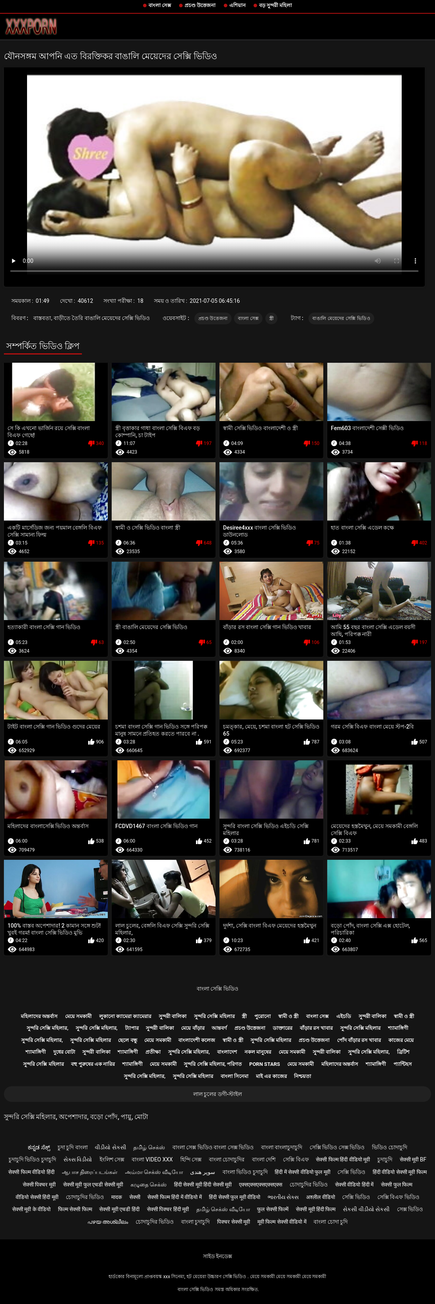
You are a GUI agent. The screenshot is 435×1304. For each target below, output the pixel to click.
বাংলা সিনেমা (234, 1076)
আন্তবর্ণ (219, 1028)
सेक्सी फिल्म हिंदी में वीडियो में (174, 1197)
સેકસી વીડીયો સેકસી (366, 1209)
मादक (116, 1197)
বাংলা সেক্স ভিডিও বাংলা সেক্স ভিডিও (213, 1147)
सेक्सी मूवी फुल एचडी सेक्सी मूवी (93, 1184)
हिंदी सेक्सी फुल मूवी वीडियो (234, 1197)
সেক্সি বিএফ (295, 1159)
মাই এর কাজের (271, 1076)
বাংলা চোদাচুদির (227, 1159)
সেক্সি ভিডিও (351, 1172)
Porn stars (264, 1064)
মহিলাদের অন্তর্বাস (39, 1016)
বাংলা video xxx (152, 1159)
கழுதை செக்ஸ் (148, 1184)
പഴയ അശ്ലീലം (107, 1222)
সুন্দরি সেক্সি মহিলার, (48, 1028)
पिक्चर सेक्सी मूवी (233, 1222)
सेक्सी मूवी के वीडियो (31, 1209)
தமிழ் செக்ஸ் (149, 1147)
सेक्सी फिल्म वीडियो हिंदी (31, 1172)
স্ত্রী (271, 318)
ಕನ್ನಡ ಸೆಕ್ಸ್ (39, 1147)
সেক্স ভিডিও (410, 1209)
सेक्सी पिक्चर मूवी (39, 1184)
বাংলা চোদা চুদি (331, 1222)
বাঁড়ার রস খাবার (316, 1028)
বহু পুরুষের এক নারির (93, 1064)
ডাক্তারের (282, 1028)
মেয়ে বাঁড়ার (192, 1028)
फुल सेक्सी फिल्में (272, 1209)
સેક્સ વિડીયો (77, 1159)
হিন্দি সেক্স (190, 1159)
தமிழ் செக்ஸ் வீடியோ (223, 1209)
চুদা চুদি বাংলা (73, 1147)
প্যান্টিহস (402, 1064)
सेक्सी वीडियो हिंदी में (354, 1184)
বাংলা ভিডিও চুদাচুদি (245, 1172)
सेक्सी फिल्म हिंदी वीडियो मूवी (343, 1159)
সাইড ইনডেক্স (217, 1256)
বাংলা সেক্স (160, 5)
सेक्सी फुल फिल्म (396, 1184)
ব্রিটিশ (403, 1052)
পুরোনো (262, 1016)
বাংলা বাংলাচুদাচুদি (281, 1147)
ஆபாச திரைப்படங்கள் (90, 1172)
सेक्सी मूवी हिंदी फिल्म (315, 1209)
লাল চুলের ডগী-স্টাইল (217, 1094)
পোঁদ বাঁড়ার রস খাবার (359, 1040)
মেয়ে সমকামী (78, 1016)
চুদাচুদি (384, 1159)
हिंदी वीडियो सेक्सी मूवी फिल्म (400, 1172)
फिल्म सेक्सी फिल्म (75, 1209)
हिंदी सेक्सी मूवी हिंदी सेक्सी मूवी (203, 1184)
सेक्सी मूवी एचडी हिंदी (119, 1209)
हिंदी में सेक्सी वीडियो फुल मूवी (302, 1172)
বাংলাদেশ (227, 1052)
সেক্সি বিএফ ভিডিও (398, 1197)
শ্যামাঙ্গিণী (398, 1028)
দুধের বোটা (64, 1052)
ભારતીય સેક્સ (283, 1197)
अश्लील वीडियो (320, 1197)
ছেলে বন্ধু (127, 1040)
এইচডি (343, 1016)
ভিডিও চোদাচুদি (389, 1147)
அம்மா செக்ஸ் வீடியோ (154, 1172)
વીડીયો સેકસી (110, 1147)
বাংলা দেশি (264, 1159)
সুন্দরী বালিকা (173, 1016)
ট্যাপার (132, 1028)
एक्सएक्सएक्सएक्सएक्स (260, 1184)
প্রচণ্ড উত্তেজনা (200, 5)
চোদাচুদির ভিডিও (309, 1184)
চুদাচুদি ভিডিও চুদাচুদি (32, 1159)
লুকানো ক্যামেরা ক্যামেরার (125, 1016)
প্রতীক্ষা (153, 1052)
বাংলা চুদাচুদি (195, 1222)
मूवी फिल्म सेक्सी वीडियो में (281, 1222)
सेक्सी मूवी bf (413, 1159)
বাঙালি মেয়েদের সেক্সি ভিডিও (341, 318)
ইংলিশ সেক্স (112, 1159)
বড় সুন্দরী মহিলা (275, 5)
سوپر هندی (202, 1172)
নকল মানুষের (258, 1052)
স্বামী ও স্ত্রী (288, 1016)
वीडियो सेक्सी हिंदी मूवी (37, 1197)
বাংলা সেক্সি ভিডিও (217, 989)
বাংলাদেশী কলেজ (196, 1040)
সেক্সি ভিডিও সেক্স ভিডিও (337, 1147)
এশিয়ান (237, 5)
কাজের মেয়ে (401, 1040)
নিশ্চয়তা (302, 1076)
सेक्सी (134, 1197)
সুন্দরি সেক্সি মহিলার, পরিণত (213, 1064)
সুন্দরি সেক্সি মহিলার (214, 1016)
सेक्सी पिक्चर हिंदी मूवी (168, 1209)
